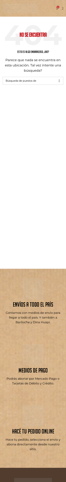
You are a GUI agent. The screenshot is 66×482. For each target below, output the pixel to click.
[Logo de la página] (20, 8)
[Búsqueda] (33, 81)
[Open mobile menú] (62, 8)
